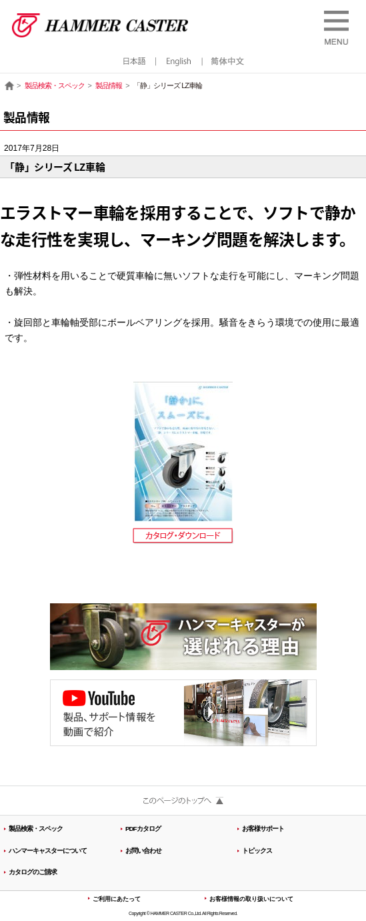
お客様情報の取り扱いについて (251, 899)
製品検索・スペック (55, 85)
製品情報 (108, 85)
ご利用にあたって (117, 899)
